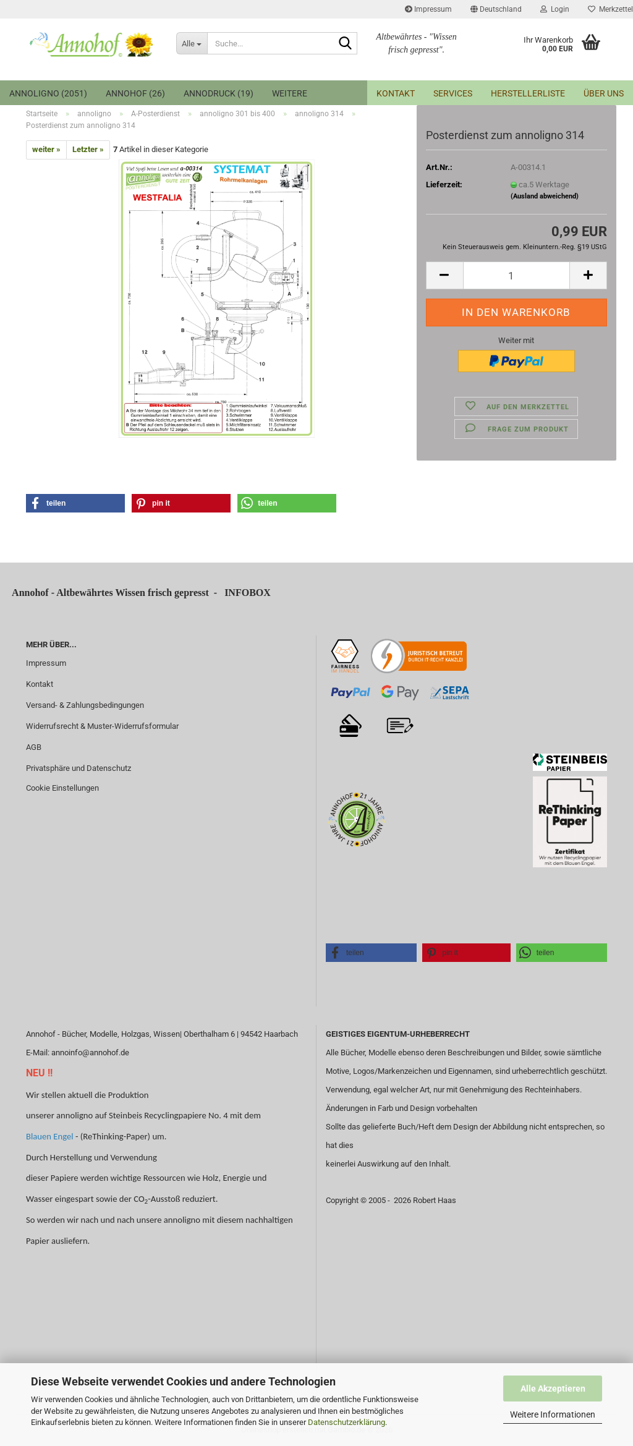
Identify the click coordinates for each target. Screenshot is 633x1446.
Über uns (604, 93)
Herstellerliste (528, 93)
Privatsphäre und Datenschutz (78, 768)
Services (452, 93)
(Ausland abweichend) (545, 196)
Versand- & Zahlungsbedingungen (85, 705)
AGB (33, 747)
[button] (496, 9)
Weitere (289, 93)
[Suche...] (191, 43)
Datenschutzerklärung (346, 1422)
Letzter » (88, 149)
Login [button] (554, 9)
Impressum (428, 9)
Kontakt (395, 93)
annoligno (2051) (48, 93)
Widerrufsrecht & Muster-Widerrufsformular (102, 726)
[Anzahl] (516, 275)
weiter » (46, 149)
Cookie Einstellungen (62, 788)
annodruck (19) (218, 93)
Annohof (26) (135, 93)
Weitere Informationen (552, 1414)
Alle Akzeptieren (552, 1388)
